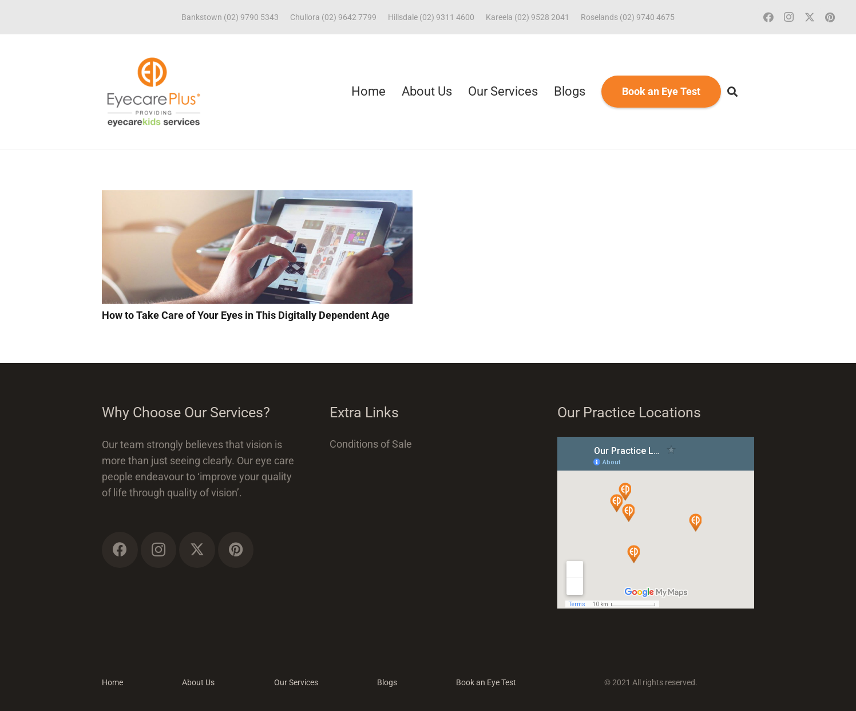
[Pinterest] (830, 17)
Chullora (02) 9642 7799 (333, 17)
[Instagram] (789, 17)
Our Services (296, 682)
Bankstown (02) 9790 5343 (230, 17)
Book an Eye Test (486, 682)
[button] (732, 91)
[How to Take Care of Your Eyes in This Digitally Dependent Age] (257, 198)
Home (112, 682)
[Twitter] (809, 17)
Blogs (387, 682)
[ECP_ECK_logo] (153, 92)
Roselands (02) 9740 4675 (628, 17)
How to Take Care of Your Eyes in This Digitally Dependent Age (246, 315)
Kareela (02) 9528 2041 (527, 17)
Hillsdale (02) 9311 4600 (431, 17)
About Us (198, 682)
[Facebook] (768, 17)
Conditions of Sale (371, 444)
